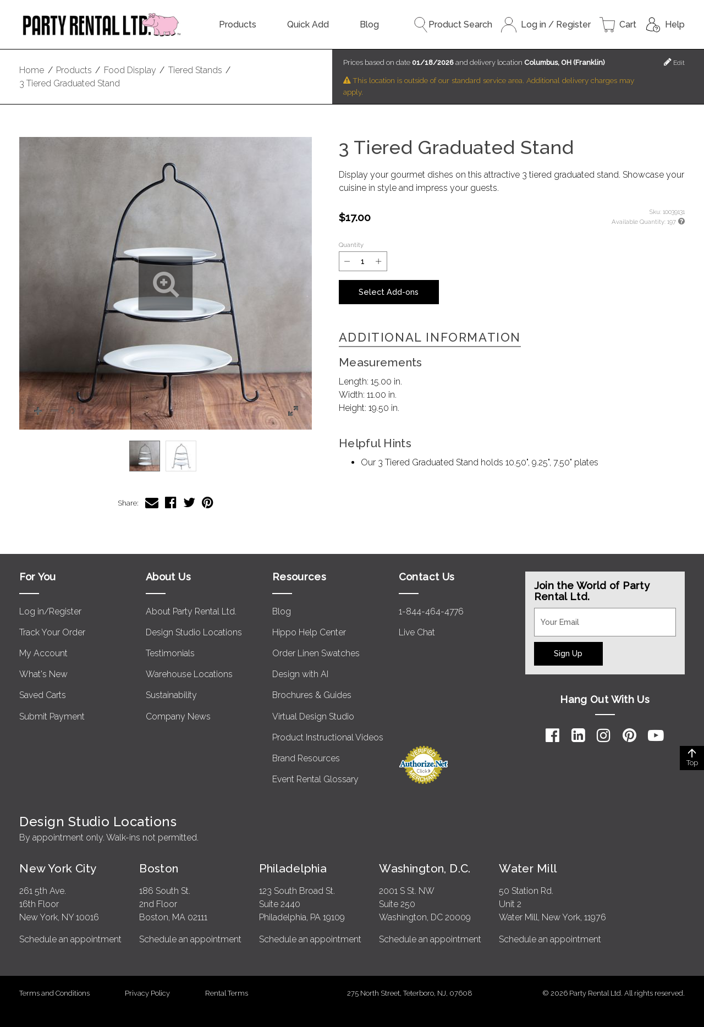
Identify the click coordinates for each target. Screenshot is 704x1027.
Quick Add (308, 24)
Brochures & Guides (311, 695)
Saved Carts (42, 695)
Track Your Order (52, 632)
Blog (369, 24)
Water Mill (528, 868)
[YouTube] (656, 735)
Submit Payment (52, 716)
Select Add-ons (389, 291)
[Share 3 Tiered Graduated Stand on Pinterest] (207, 502)
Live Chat (417, 632)
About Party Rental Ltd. (191, 611)
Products (237, 24)
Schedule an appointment (70, 939)
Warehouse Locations (189, 674)
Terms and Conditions (54, 993)
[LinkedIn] (578, 735)
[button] (165, 283)
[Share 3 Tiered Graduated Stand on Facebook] (171, 502)
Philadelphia (293, 868)
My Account (43, 653)
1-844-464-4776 (431, 611)
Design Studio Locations (194, 632)
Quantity (351, 245)
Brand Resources (306, 758)
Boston (159, 868)
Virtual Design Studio (313, 716)
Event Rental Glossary (315, 779)
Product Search (452, 24)
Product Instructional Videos (327, 737)
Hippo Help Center (309, 632)
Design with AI (300, 674)
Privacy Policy (147, 993)
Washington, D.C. (425, 868)
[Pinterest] (629, 735)
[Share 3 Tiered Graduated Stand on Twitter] (189, 502)
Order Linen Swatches (316, 653)
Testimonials (170, 653)
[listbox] (165, 456)
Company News (178, 716)
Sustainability (171, 695)
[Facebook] (552, 735)
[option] (144, 456)
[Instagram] (603, 735)
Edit (674, 62)
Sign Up (568, 653)
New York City (57, 868)
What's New (43, 674)
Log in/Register (50, 611)
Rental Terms (226, 993)
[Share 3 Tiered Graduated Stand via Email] (151, 502)
